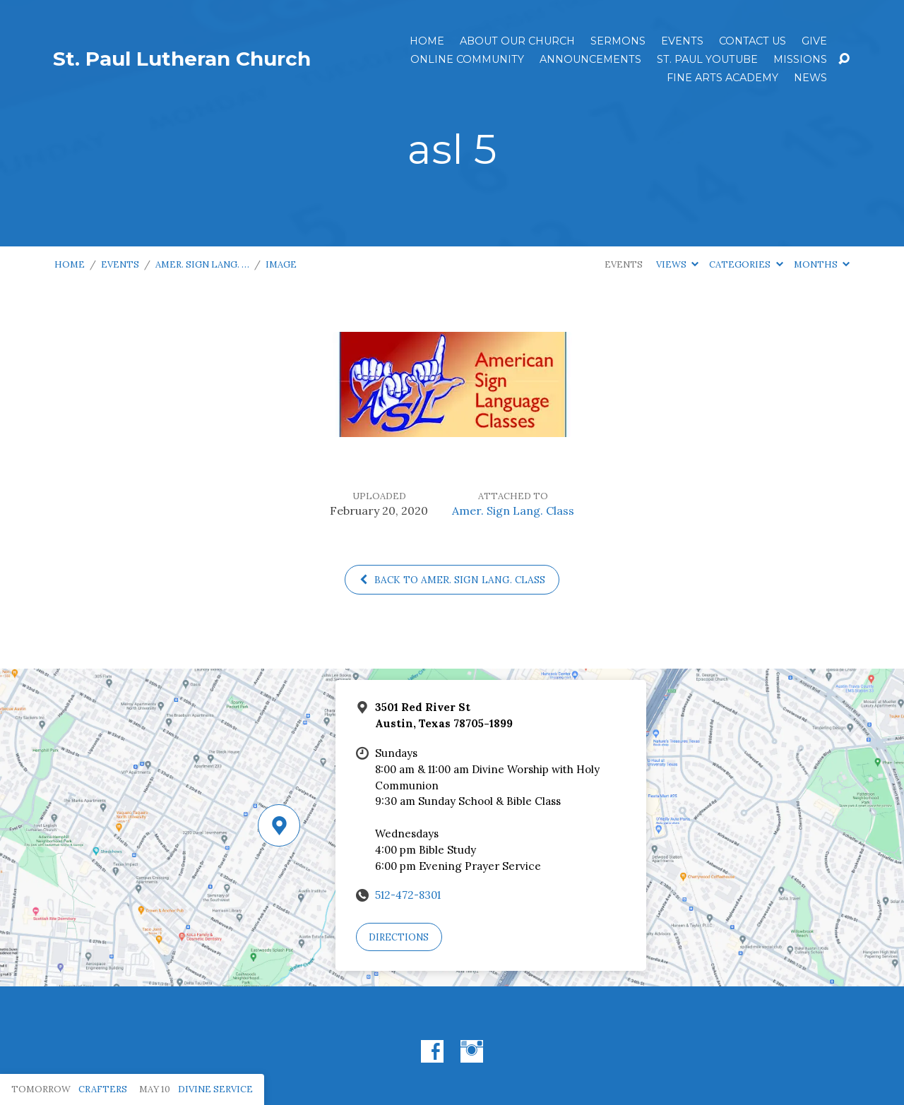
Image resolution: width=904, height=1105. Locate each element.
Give (814, 41)
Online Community (467, 59)
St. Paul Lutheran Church (182, 59)
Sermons (618, 41)
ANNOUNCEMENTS (590, 59)
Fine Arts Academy (722, 78)
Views (677, 264)
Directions (399, 937)
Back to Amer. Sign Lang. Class (452, 579)
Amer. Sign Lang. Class (513, 510)
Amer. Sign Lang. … (202, 264)
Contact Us (752, 41)
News (810, 78)
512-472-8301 (408, 895)
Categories (746, 264)
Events (682, 41)
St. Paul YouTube (707, 59)
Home (427, 41)
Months (822, 264)
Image (281, 264)
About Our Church (517, 41)
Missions (800, 59)
